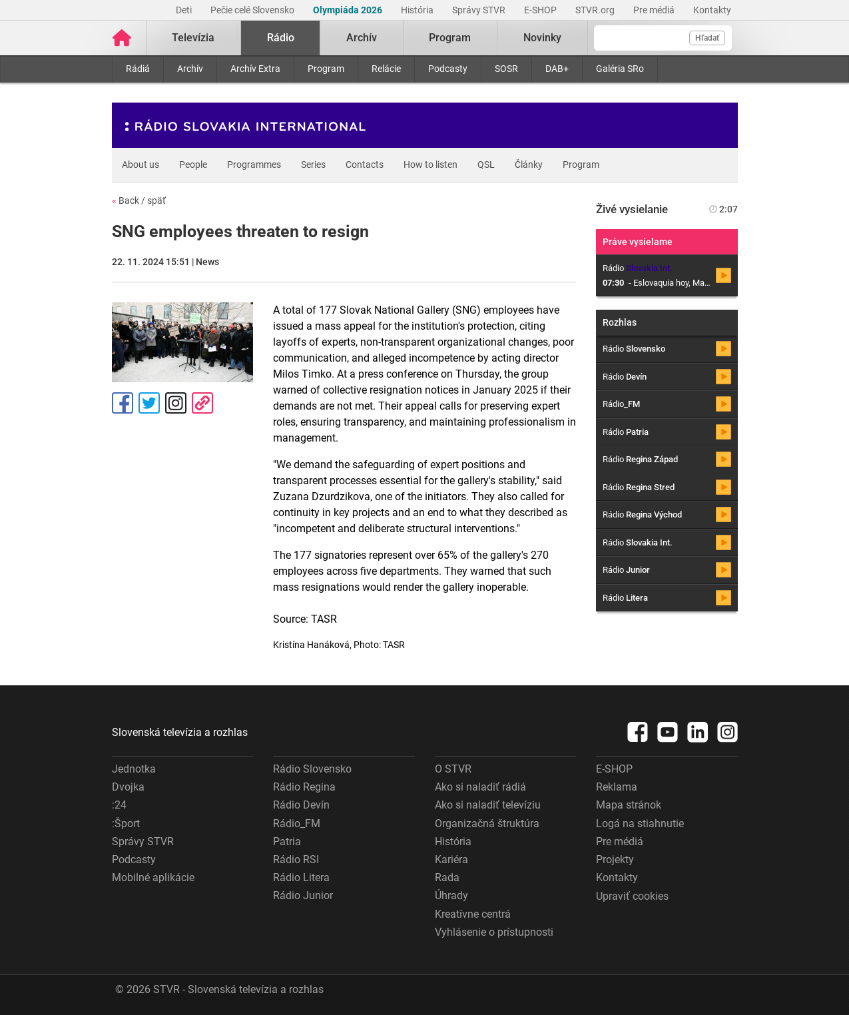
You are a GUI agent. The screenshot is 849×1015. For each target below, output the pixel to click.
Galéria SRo (620, 68)
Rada (447, 877)
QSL (486, 164)
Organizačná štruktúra (487, 823)
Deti (185, 10)
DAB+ (557, 68)
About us (140, 164)
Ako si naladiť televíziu (488, 805)
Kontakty (712, 10)
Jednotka (134, 769)
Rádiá (138, 68)
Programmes (254, 164)
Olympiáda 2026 (348, 10)
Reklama (616, 787)
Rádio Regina (304, 787)
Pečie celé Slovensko (253, 10)
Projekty (615, 859)
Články (529, 164)
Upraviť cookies (632, 896)
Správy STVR (479, 10)
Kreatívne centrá (473, 914)
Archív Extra (255, 68)
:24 (119, 805)
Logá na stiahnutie (640, 823)
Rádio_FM (296, 823)
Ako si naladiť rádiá (480, 787)
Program (326, 68)
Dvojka (128, 787)
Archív (190, 68)
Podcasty (447, 68)
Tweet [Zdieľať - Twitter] (149, 403)
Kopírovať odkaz (202, 403)
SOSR (506, 68)
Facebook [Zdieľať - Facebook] (122, 403)
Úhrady (451, 895)
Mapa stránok (628, 805)
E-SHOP (541, 10)
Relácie (386, 68)
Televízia (193, 37)
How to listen (430, 164)
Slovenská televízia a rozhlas (180, 732)
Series (313, 164)
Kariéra (451, 859)
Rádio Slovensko (312, 769)
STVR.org (596, 10)
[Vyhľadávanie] (663, 38)
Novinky (542, 37)
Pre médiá (655, 10)
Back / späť (139, 200)
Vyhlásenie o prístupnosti (494, 932)
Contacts (365, 164)
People (193, 164)
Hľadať (707, 38)
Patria (287, 841)
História (418, 10)
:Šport (126, 823)
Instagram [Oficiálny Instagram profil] (175, 403)
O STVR (453, 769)
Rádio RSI (296, 859)
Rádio (280, 37)
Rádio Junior (303, 895)
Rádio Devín (301, 805)
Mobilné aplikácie (153, 877)
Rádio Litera (301, 877)
